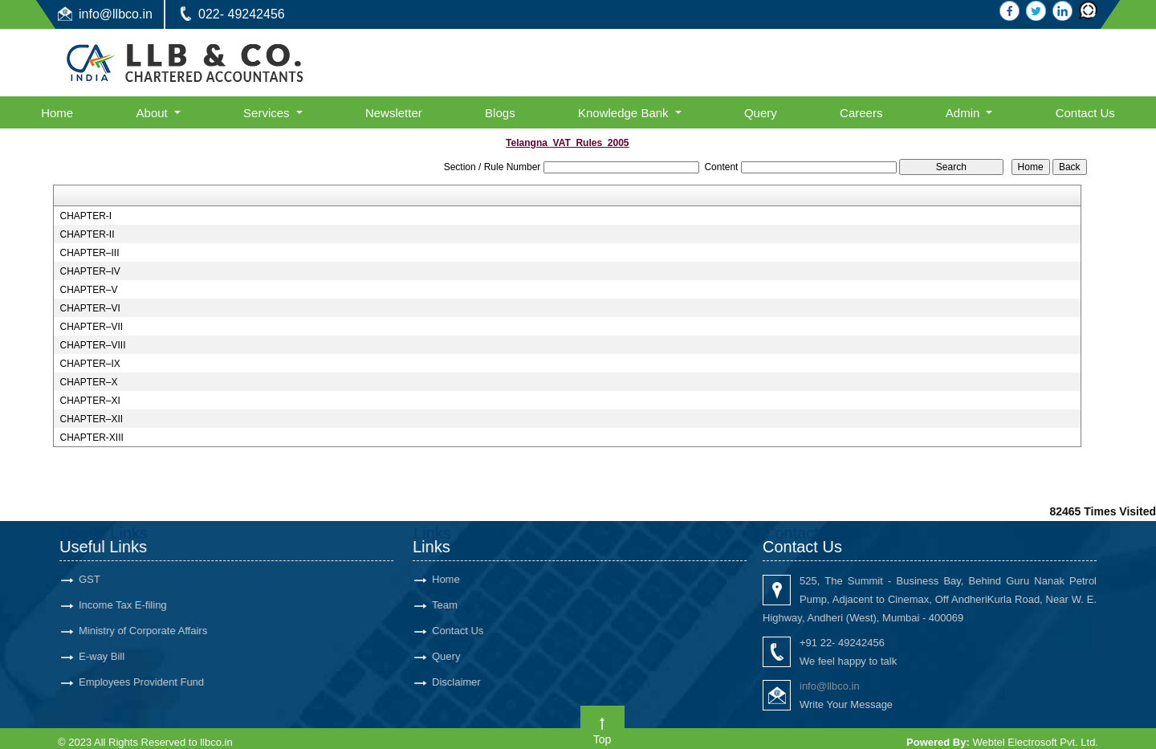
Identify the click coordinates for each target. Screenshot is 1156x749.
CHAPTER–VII (91, 326)
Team (442, 605)
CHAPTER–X (88, 382)
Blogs (500, 113)
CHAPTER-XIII (91, 437)
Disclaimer (453, 682)
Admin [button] (964, 113)
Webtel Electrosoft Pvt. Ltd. (1035, 742)
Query (760, 113)
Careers (861, 113)
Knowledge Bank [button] (625, 113)
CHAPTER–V (88, 289)
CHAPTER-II (86, 234)
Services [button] (268, 113)
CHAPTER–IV (89, 271)
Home (57, 113)
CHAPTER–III (89, 252)
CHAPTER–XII (91, 419)
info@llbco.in (116, 14)
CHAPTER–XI (89, 400)
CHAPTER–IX (89, 363)
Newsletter (393, 113)
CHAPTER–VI (89, 308)
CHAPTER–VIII (92, 345)
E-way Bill (99, 656)
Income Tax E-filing (120, 605)
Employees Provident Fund (138, 682)
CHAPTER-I (85, 216)
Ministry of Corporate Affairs (140, 631)
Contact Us (1085, 113)
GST (87, 579)
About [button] (153, 113)
